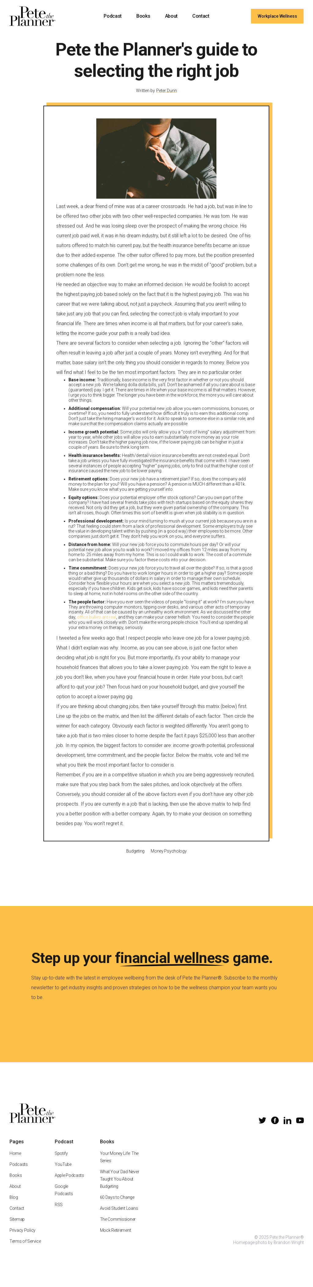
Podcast (113, 16)
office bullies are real (96, 624)
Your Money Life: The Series (119, 1164)
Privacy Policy (22, 1237)
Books (143, 16)
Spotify (61, 1160)
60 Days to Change (117, 1204)
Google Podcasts (64, 1197)
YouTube (63, 1171)
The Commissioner (118, 1226)
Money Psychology (169, 858)
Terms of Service (25, 1248)
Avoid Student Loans (119, 1215)
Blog (13, 1204)
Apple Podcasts (69, 1182)
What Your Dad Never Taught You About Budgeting (119, 1186)
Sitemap (17, 1226)
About (171, 16)
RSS (59, 1212)
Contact (200, 16)
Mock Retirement (115, 1237)
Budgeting (135, 858)
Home (15, 1160)
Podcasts (18, 1171)
